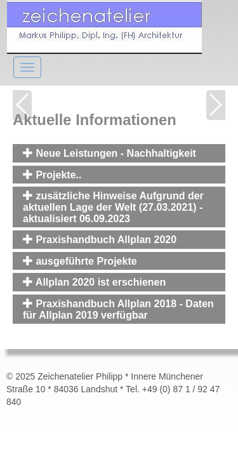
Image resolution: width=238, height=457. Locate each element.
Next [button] (215, 105)
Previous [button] (22, 105)
